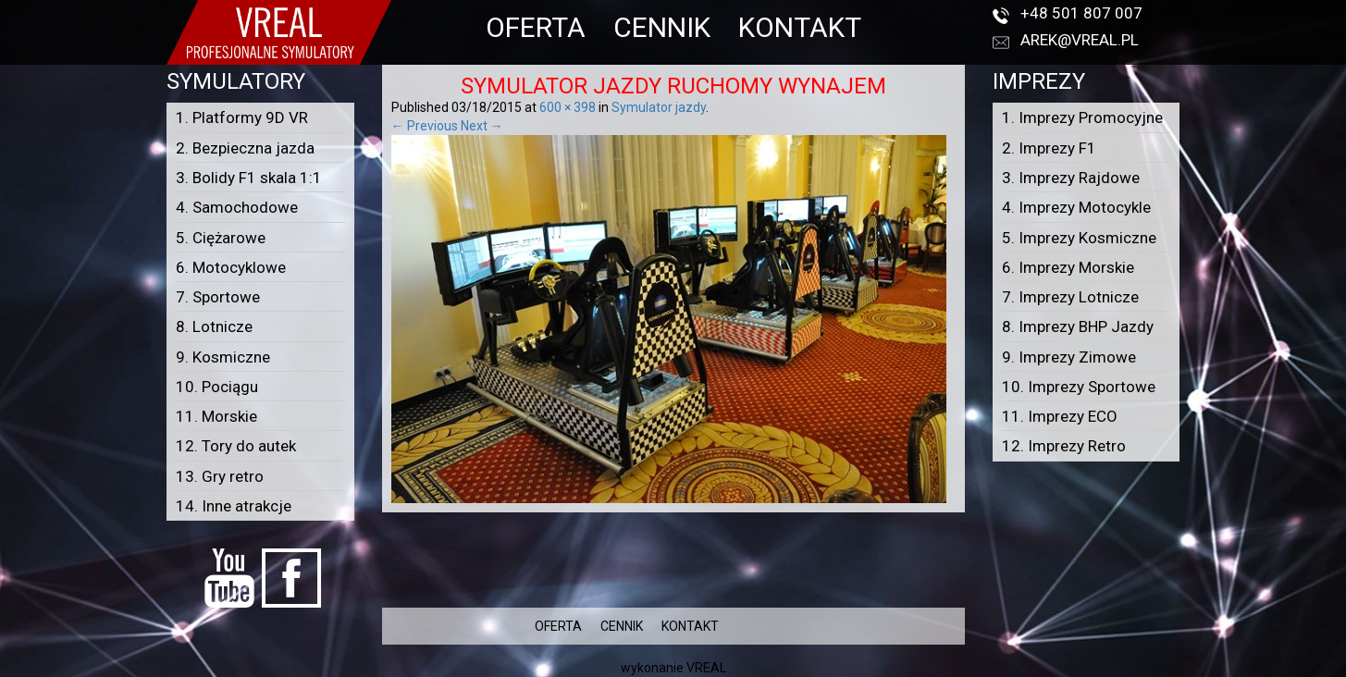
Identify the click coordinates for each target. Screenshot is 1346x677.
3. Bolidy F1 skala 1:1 (249, 177)
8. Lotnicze (214, 326)
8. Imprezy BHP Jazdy (1078, 326)
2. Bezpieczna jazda (245, 148)
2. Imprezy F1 (1049, 148)
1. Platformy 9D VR (242, 117)
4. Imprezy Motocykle (1076, 207)
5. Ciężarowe (220, 237)
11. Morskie (216, 416)
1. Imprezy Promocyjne (1082, 117)
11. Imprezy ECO (1060, 416)
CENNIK (661, 27)
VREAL (706, 667)
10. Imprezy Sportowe (1078, 386)
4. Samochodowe (237, 207)
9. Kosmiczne (223, 357)
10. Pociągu (217, 386)
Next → (482, 125)
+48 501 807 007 (1081, 13)
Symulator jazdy (658, 107)
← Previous (424, 125)
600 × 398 (567, 107)
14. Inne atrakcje (233, 506)
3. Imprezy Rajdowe (1071, 177)
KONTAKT (799, 27)
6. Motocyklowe (231, 267)
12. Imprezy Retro (1064, 446)
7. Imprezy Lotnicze (1070, 297)
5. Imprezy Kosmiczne (1079, 237)
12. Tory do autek (236, 446)
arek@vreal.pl (1079, 40)
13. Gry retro (220, 476)
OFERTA (536, 27)
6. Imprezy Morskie (1068, 267)
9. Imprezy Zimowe (1069, 357)
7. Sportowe (218, 297)
